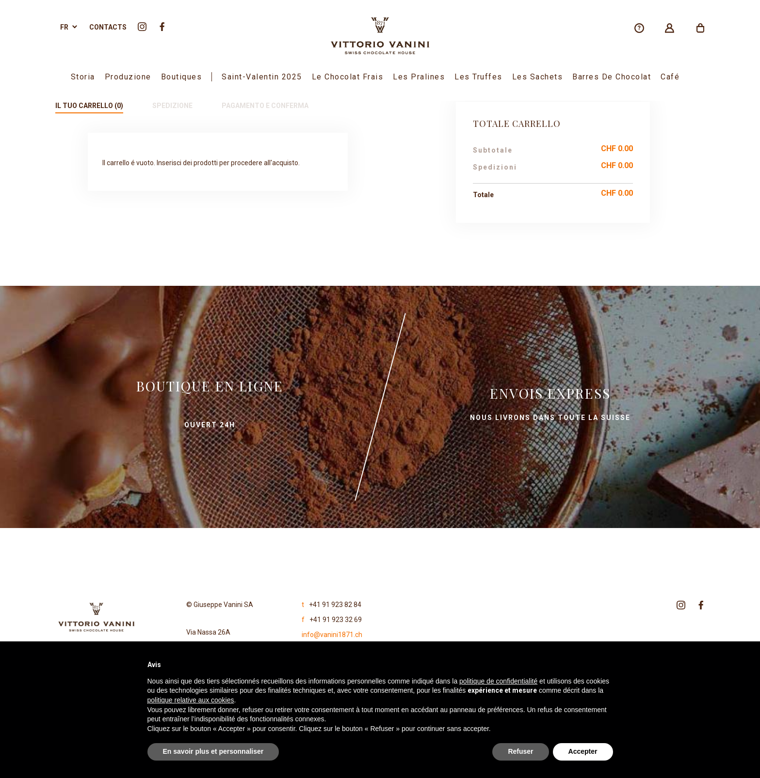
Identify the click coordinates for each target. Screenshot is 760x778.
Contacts (108, 27)
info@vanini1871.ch (332, 634)
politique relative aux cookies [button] (190, 700)
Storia (83, 76)
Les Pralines (419, 76)
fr (64, 27)
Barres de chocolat (611, 76)
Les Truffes (478, 76)
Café (670, 76)
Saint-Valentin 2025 (262, 76)
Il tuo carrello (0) (89, 105)
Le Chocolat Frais (348, 76)
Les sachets (537, 76)
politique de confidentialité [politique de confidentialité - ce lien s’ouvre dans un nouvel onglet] (498, 681)
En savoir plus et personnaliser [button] (213, 751)
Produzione (128, 76)
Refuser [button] (520, 751)
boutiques (181, 76)
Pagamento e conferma (265, 105)
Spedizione (172, 105)
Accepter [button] (583, 751)
